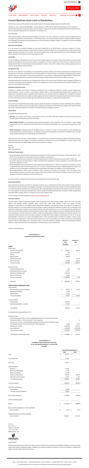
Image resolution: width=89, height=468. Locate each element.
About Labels (34, 15)
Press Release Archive (22, 462)
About (14, 462)
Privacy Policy (67, 462)
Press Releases (23, 15)
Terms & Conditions (45, 462)
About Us (52, 15)
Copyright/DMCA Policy (57, 462)
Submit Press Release (34, 462)
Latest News (12, 15)
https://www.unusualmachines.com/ (40, 195)
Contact (44, 15)
